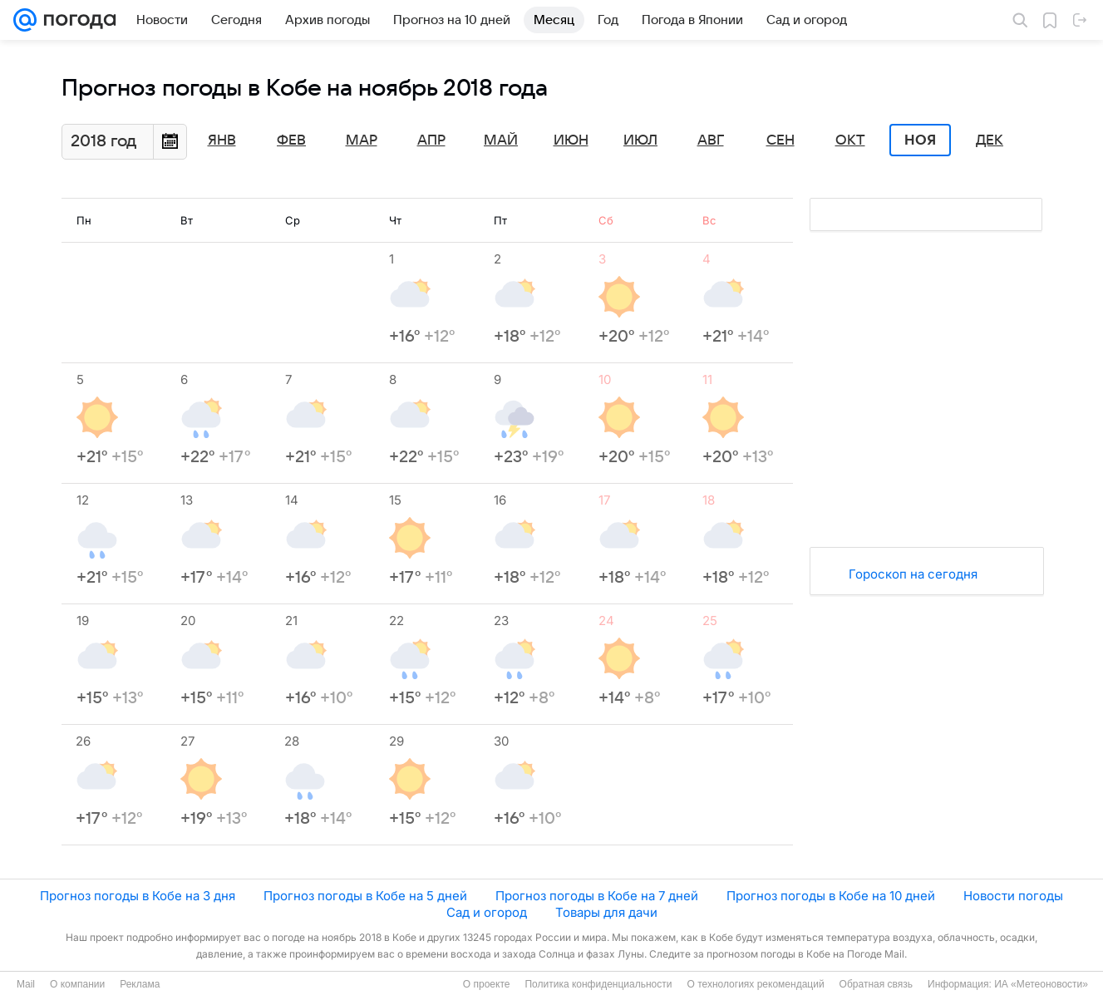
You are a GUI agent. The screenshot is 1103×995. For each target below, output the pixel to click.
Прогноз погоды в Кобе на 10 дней (830, 896)
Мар (361, 140)
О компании (77, 984)
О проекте (486, 984)
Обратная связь (876, 984)
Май (501, 140)
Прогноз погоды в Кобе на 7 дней (596, 896)
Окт (850, 140)
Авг (710, 140)
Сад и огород (486, 912)
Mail (26, 984)
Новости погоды (1013, 896)
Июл (640, 140)
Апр (431, 140)
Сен (780, 140)
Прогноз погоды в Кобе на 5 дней (365, 896)
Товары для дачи (606, 912)
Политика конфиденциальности (598, 984)
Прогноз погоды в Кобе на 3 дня (137, 896)
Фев (291, 140)
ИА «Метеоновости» (1041, 984)
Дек (989, 140)
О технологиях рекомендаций (755, 984)
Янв (222, 140)
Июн (571, 140)
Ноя (920, 140)
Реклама (140, 984)
